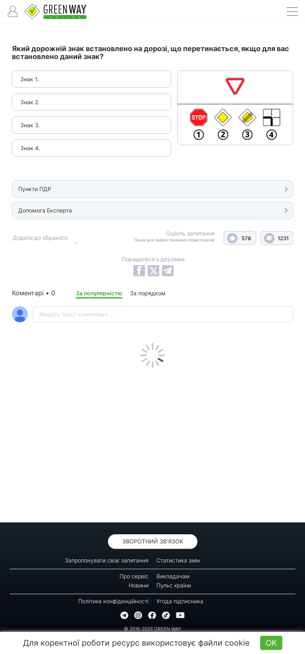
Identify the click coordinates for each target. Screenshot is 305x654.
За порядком (148, 293)
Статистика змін (178, 560)
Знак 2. (30, 102)
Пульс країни (173, 585)
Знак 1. (29, 79)
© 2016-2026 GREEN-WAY (152, 629)
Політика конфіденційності (113, 601)
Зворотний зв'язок (152, 541)
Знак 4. (30, 148)
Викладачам (172, 576)
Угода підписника (179, 601)
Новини (139, 585)
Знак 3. (30, 125)
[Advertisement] (152, 443)
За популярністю (99, 293)
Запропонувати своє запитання (107, 560)
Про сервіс (134, 576)
